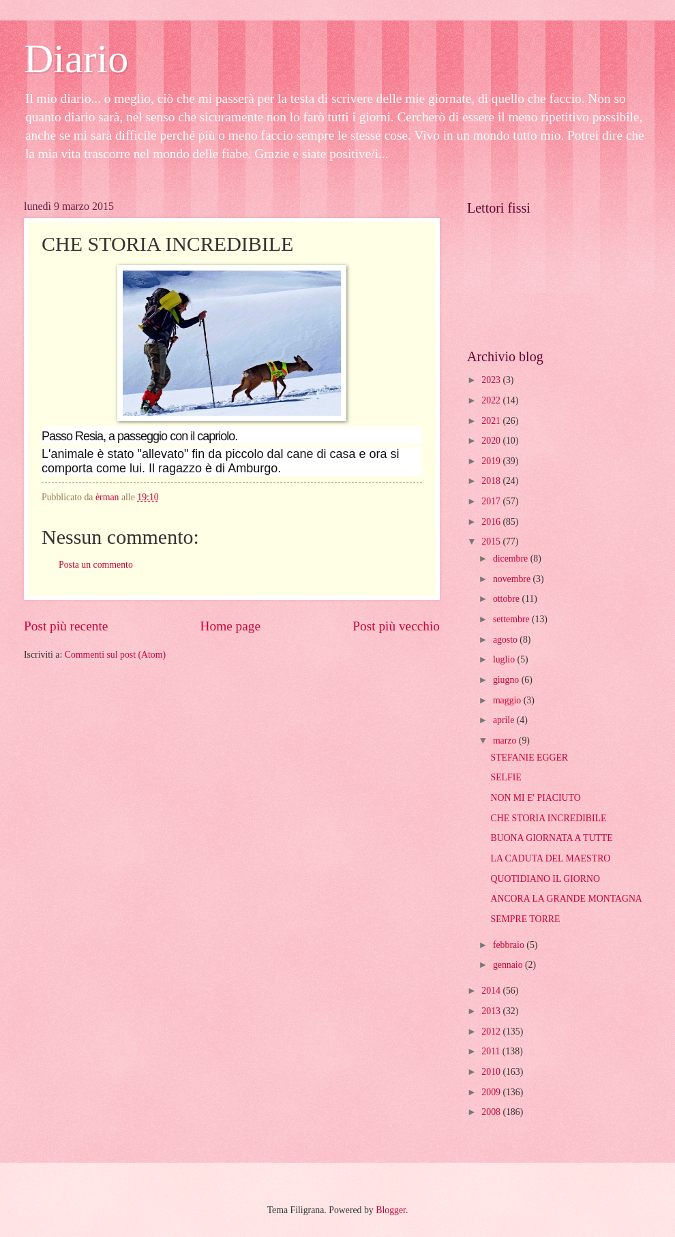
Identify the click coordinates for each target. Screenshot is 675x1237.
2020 (491, 441)
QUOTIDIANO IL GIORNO (544, 879)
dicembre (511, 558)
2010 (491, 1072)
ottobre (507, 599)
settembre (512, 619)
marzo (506, 740)
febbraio (509, 945)
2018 (491, 481)
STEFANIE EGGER (529, 757)
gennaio (509, 965)
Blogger (391, 1210)
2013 (491, 1011)
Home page (230, 626)
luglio (505, 659)
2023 (491, 380)
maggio (508, 700)
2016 (491, 522)
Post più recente (66, 626)
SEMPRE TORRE (525, 919)
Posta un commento (96, 565)
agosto (506, 640)
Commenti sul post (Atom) (115, 655)
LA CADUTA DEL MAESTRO (550, 858)
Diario (76, 58)
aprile (505, 720)
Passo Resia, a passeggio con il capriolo (138, 436)
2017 (491, 501)
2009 (491, 1092)
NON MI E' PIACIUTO (535, 798)
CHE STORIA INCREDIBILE (548, 818)
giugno (507, 680)
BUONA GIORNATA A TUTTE (551, 838)
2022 (491, 400)
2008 (491, 1112)
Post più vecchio (396, 626)
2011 (491, 1051)
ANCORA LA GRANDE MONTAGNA (566, 899)
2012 (491, 1031)
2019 (491, 461)
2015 (491, 541)
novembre (513, 579)
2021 (491, 421)
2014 (491, 991)
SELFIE (505, 777)
